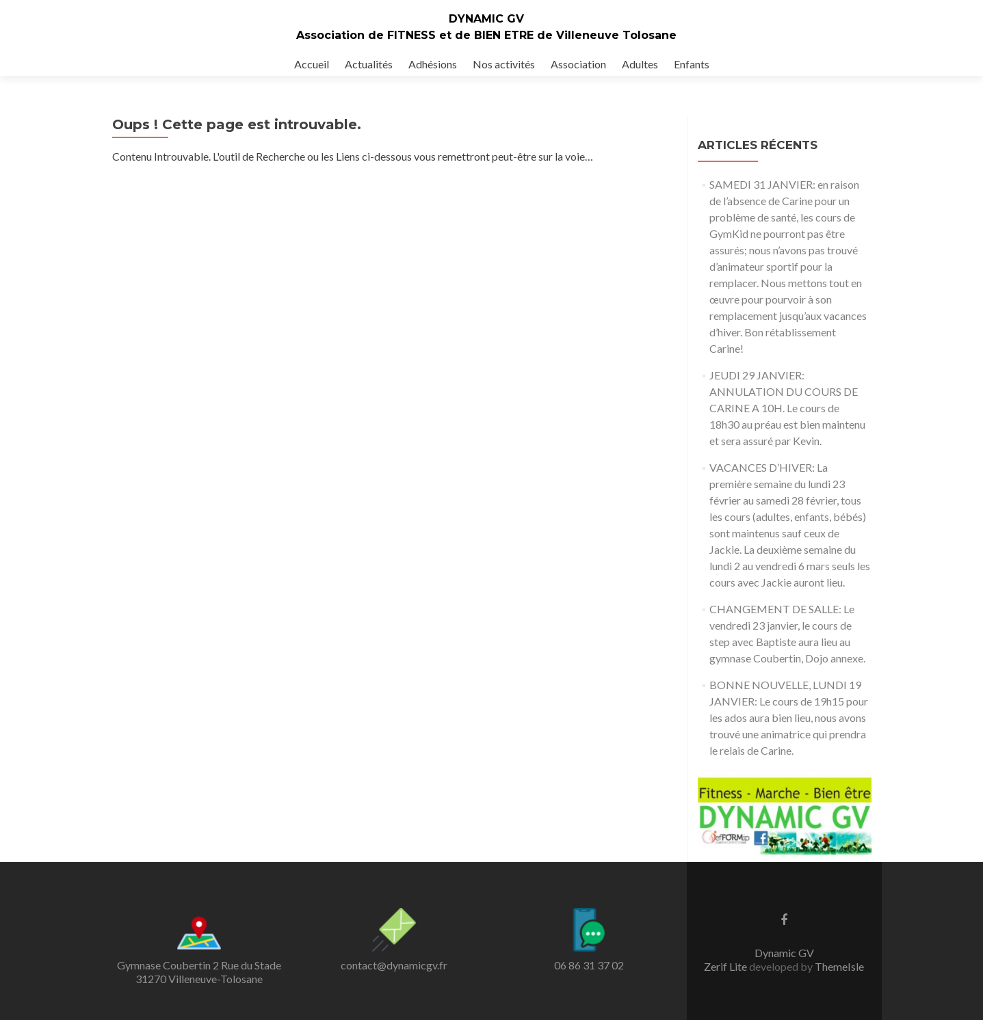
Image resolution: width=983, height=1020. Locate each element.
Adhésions (432, 63)
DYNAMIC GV (486, 18)
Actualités (369, 63)
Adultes (640, 63)
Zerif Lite (726, 966)
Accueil (311, 63)
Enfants (691, 63)
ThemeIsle (839, 966)
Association (578, 63)
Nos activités (504, 63)
